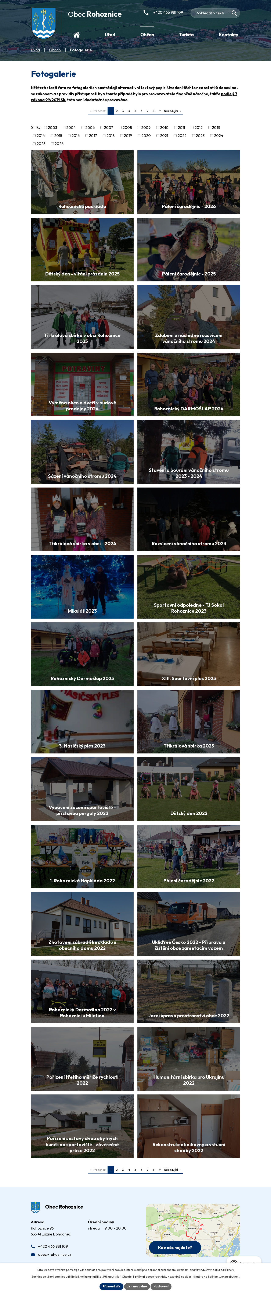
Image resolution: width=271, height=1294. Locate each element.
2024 (218, 135)
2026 (59, 143)
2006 (90, 127)
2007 (108, 127)
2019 (128, 135)
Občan (55, 50)
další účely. (227, 1270)
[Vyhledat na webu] (234, 13)
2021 (164, 135)
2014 (41, 135)
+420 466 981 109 (53, 1246)
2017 (93, 135)
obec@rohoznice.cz (54, 1254)
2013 (216, 127)
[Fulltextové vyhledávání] (215, 13)
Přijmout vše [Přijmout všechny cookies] (111, 1286)
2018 (110, 135)
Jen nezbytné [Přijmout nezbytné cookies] (137, 1286)
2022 (182, 135)
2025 (41, 143)
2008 (127, 127)
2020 (146, 135)
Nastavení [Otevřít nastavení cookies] (161, 1286)
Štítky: (36, 127)
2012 (199, 127)
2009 (146, 127)
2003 (52, 127)
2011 (181, 127)
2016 (76, 135)
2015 (58, 135)
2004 (71, 127)
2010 (164, 127)
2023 (200, 135)
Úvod (35, 50)
